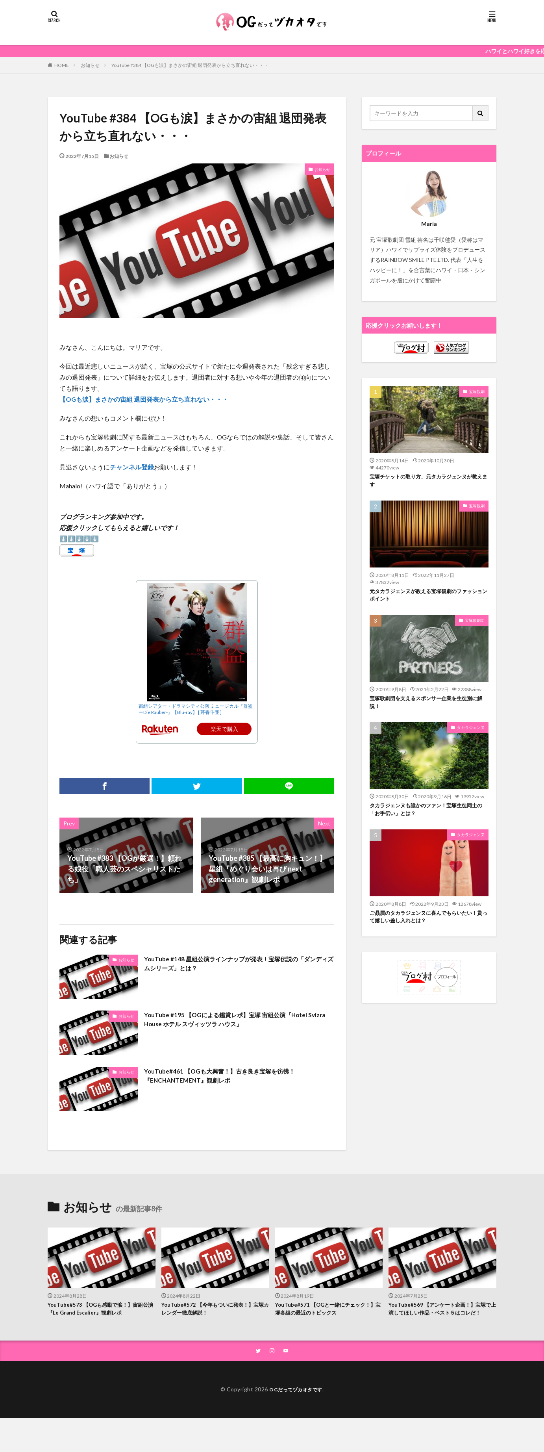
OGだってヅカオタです (295, 1401)
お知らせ (90, 65)
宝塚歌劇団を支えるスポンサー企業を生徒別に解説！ (429, 708)
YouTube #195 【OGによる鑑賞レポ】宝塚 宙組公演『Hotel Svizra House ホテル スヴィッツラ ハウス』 (226, 1021)
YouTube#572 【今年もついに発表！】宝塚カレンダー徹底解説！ (214, 1310)
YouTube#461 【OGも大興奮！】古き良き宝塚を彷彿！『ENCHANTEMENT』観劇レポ (232, 1077)
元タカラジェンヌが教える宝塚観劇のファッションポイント (429, 598)
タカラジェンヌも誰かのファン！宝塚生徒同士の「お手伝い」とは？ (429, 817)
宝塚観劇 (477, 391)
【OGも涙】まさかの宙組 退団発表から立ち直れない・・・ (143, 399)
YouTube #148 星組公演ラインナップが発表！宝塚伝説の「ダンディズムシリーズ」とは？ (235, 965)
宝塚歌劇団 (475, 624)
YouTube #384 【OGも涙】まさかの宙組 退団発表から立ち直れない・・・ (189, 65)
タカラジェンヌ (471, 734)
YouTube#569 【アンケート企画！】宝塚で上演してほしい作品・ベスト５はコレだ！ (442, 1314)
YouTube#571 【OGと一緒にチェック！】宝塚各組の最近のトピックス (323, 1310)
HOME (61, 65)
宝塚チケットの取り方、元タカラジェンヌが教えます (429, 482)
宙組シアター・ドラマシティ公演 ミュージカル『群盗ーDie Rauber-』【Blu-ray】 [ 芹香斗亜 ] (196, 709)
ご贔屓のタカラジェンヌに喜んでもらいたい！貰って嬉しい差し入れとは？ (426, 927)
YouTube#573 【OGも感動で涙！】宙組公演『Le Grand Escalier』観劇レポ (99, 1310)
